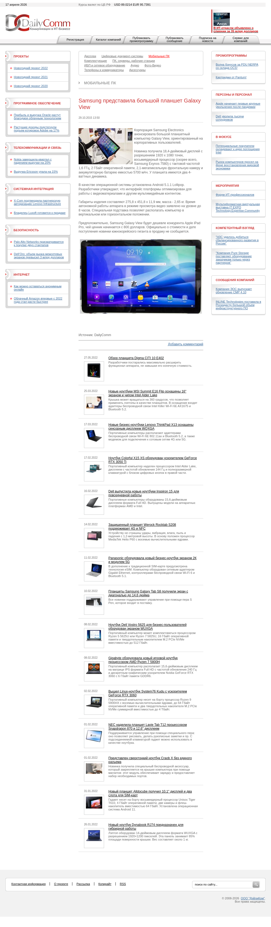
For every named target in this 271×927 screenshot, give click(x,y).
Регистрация (75, 39)
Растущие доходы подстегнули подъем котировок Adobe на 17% (36, 128)
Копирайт (104, 884)
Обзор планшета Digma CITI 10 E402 (136, 358)
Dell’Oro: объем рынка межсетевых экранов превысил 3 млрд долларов (39, 255)
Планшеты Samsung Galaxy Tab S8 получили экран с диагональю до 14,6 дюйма (148, 593)
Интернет (22, 274)
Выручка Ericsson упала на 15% (36, 171)
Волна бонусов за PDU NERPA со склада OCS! (237, 66)
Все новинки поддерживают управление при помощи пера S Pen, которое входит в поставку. (150, 601)
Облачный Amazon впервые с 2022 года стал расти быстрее (38, 300)
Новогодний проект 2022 (31, 68)
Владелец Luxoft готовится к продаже (40, 212)
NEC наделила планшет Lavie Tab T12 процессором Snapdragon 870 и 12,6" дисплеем (147, 726)
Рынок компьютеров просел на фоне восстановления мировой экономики (237, 165)
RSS (123, 884)
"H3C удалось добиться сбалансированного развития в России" (237, 240)
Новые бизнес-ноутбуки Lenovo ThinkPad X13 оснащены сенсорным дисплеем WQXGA (150, 426)
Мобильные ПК (100, 83)
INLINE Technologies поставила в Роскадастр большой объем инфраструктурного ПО (238, 305)
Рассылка (83, 884)
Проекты (21, 56)
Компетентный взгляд (235, 228)
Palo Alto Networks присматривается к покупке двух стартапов (39, 243)
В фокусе (223, 137)
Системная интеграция (34, 189)
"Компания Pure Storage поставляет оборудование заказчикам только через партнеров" (234, 257)
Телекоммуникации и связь (37, 147)
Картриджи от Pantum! (231, 77)
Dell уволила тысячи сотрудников (230, 118)
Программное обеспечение (37, 103)
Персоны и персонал (234, 94)
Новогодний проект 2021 (31, 77)
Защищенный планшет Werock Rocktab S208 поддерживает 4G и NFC (142, 526)
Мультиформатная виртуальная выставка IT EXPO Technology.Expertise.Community (238, 207)
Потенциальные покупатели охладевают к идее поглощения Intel (238, 149)
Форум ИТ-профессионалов (235, 194)
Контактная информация (28, 884)
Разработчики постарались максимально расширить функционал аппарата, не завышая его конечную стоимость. (150, 364)
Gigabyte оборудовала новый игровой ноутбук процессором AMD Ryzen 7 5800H (143, 660)
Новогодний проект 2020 (31, 86)
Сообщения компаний (235, 280)
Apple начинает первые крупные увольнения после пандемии (238, 105)
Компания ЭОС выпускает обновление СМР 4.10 (234, 290)
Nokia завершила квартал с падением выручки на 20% (32, 161)
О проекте (61, 884)
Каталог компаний (108, 39)
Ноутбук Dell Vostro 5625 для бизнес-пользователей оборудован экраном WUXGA (147, 626)
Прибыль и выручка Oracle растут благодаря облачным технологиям (37, 116)
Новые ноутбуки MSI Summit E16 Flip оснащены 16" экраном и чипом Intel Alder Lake (147, 393)
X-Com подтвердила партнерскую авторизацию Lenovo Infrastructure (37, 202)
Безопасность (26, 230)
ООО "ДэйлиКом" (253, 898)
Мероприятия (227, 185)
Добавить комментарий (185, 344)
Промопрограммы (231, 55)
